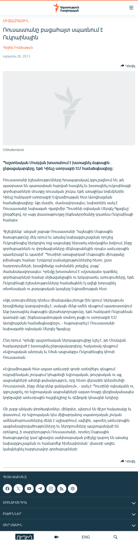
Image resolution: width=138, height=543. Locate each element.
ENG (86, 537)
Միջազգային (16, 20)
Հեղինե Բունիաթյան (18, 47)
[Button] (128, 65)
